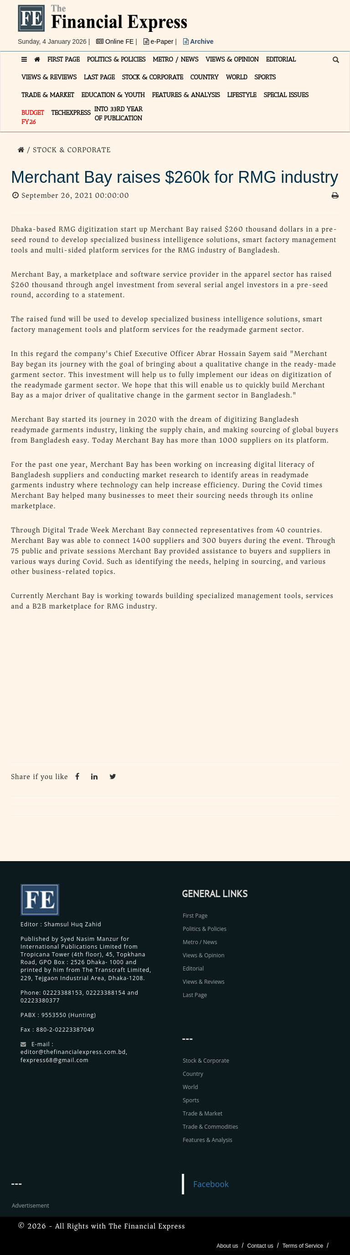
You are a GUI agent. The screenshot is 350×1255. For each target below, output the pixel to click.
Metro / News (200, 942)
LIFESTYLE (242, 95)
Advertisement (30, 1205)
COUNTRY (204, 77)
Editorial (193, 968)
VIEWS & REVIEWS (49, 77)
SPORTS (265, 77)
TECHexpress (71, 113)
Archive (198, 41)
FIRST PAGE (63, 59)
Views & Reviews (204, 982)
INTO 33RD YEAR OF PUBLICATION (118, 113)
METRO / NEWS (175, 59)
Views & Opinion (204, 955)
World (190, 1087)
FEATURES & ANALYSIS (186, 95)
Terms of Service (303, 1246)
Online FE (115, 41)
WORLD (236, 77)
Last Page (195, 995)
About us (227, 1246)
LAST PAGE (99, 77)
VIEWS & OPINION (232, 59)
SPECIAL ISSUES (286, 95)
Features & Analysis (207, 1140)
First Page (195, 915)
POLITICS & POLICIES (116, 59)
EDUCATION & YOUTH (113, 95)
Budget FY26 (32, 117)
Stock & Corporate (206, 1060)
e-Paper (159, 41)
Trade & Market (202, 1113)
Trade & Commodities (210, 1127)
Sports (191, 1100)
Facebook (211, 1183)
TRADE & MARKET (47, 95)
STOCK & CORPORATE (152, 77)
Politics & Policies (204, 929)
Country (193, 1074)
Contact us (260, 1246)
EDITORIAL (281, 59)
